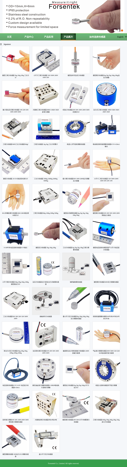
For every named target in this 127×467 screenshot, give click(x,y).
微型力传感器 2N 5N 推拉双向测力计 (15, 179)
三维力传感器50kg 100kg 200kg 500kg (45, 213)
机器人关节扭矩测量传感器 (76, 144)
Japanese (7, 44)
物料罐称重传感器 (76, 282)
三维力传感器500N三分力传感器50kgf (15, 144)
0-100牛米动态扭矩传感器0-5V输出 (15, 247)
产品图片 (68, 37)
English (120, 37)
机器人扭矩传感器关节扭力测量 (106, 385)
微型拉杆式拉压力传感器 (76, 75)
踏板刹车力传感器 (46, 316)
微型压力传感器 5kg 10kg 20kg (46, 247)
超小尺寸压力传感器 (46, 454)
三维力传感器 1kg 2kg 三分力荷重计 (46, 144)
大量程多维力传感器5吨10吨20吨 (46, 420)
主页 (9, 37)
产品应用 (48, 37)
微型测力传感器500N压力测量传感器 (106, 282)
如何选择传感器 (97, 37)
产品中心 (29, 37)
